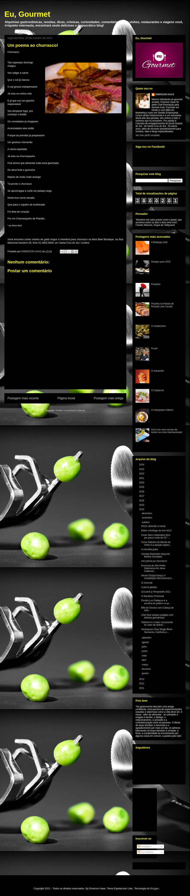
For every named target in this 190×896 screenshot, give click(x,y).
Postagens (144, 846)
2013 (142, 679)
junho (145, 651)
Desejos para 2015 (161, 261)
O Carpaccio (157, 390)
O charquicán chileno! (162, 410)
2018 (142, 491)
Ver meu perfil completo (148, 135)
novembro (147, 517)
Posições (156, 284)
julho (144, 646)
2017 (142, 496)
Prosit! (154, 348)
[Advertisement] (65, 374)
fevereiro (146, 669)
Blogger (154, 888)
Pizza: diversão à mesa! (153, 526)
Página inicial (66, 398)
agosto (145, 642)
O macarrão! (157, 371)
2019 (142, 487)
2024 (142, 464)
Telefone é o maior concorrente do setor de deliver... (157, 623)
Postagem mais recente (23, 398)
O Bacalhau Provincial (152, 596)
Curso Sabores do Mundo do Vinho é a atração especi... (156, 543)
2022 (142, 473)
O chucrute (147, 582)
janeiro (145, 673)
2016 (142, 500)
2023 (142, 469)
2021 (142, 478)
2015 (142, 505)
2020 (142, 482)
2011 (142, 688)
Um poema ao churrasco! (154, 561)
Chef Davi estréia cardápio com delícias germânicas (157, 616)
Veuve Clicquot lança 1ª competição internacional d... (157, 577)
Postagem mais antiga (108, 398)
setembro (147, 637)
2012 (142, 683)
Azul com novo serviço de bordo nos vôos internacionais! (166, 431)
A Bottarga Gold (159, 242)
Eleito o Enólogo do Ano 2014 (156, 530)
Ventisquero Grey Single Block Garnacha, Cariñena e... (156, 630)
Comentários (145, 852)
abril (144, 660)
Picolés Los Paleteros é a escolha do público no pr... (156, 602)
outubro (146, 522)
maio (144, 655)
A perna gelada (149, 587)
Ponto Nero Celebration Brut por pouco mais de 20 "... (155, 536)
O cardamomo (158, 326)
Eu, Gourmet (27, 14)
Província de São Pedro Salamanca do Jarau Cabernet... (153, 568)
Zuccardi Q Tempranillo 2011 (156, 591)
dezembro (147, 513)
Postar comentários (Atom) (70, 410)
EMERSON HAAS (164, 94)
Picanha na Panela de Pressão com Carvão (162, 305)
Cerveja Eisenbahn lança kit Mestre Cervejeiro (155, 555)
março (145, 664)
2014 (142, 509)
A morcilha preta (149, 549)
